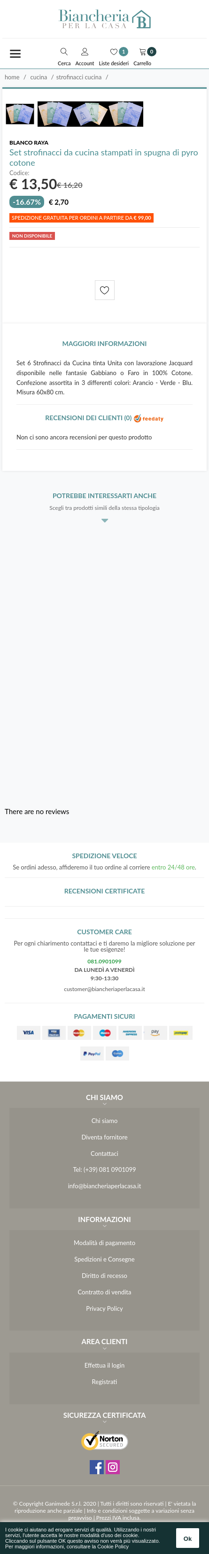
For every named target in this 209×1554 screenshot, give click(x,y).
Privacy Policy (104, 1308)
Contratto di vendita (105, 1292)
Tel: (77, 1169)
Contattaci (104, 1153)
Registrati (104, 1381)
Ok (188, 1538)
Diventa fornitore (104, 1137)
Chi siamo (105, 1120)
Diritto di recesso (104, 1275)
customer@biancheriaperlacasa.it (104, 988)
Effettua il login (104, 1365)
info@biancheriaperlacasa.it (104, 1186)
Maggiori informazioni (104, 343)
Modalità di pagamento (104, 1242)
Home (12, 77)
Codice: (19, 173)
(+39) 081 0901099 (110, 1169)
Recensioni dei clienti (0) (104, 418)
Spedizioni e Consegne (104, 1259)
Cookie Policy (113, 1546)
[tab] (104, 346)
